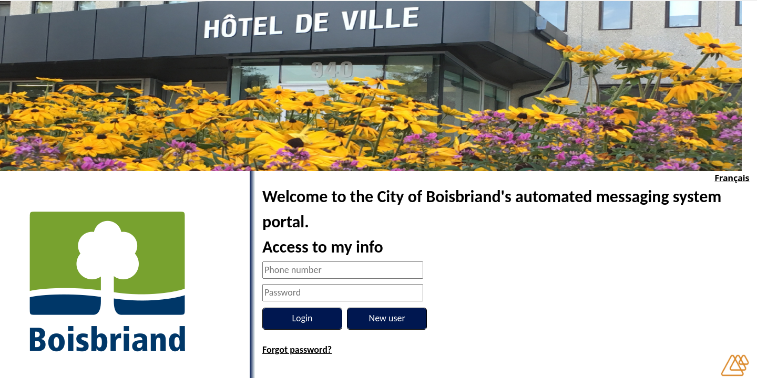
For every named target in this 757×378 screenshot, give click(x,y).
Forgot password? (297, 349)
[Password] (342, 292)
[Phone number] (342, 270)
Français (731, 178)
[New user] (386, 318)
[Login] (302, 318)
